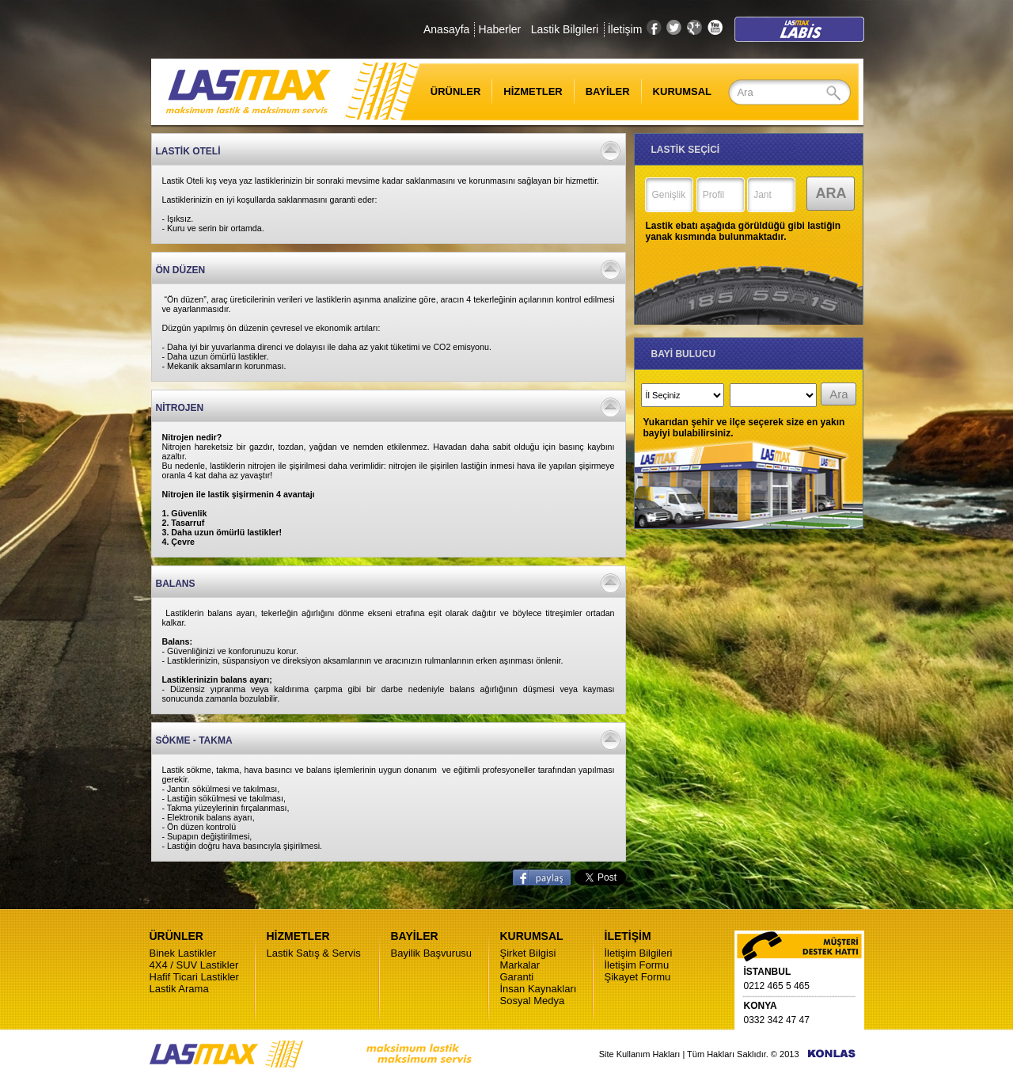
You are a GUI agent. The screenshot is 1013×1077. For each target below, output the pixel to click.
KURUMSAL (682, 91)
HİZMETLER (532, 91)
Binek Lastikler (183, 953)
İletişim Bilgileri (639, 953)
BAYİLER (608, 91)
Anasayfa (446, 29)
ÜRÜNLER (446, 91)
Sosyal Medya (532, 1001)
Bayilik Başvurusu (431, 953)
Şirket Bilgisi (528, 953)
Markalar (520, 965)
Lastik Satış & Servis (314, 953)
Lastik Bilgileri (565, 29)
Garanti (517, 977)
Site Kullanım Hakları (640, 1054)
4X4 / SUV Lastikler (194, 965)
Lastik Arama (179, 989)
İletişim (625, 29)
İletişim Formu (637, 965)
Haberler (500, 29)
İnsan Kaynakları (538, 989)
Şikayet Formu (638, 977)
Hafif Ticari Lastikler (194, 977)
